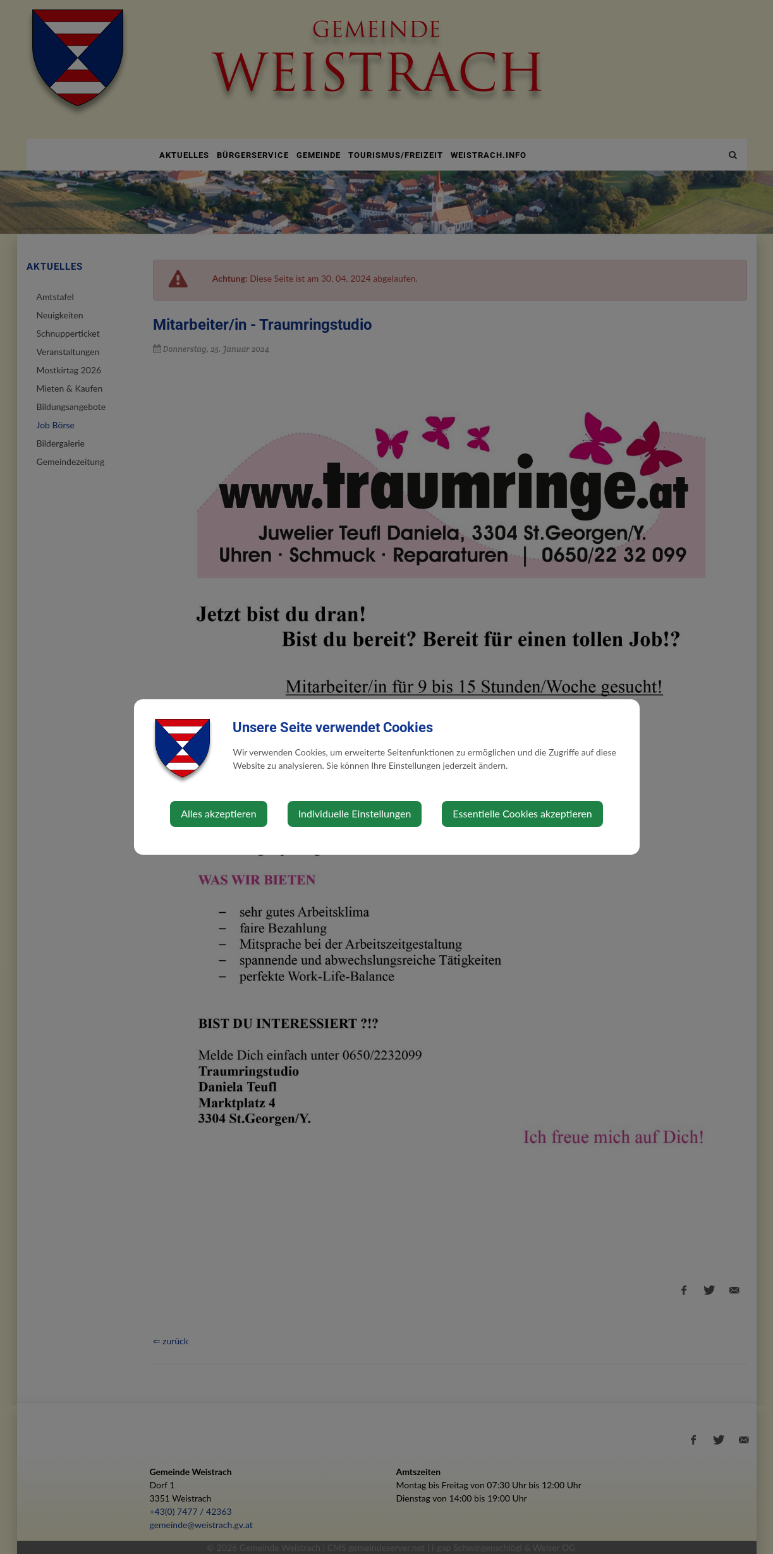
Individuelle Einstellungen (354, 813)
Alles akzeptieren (218, 813)
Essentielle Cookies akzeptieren (522, 813)
